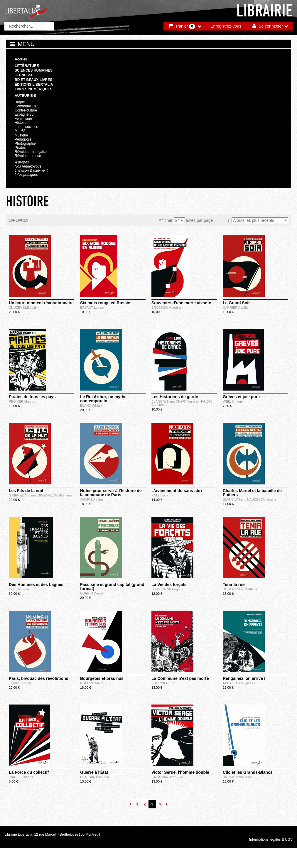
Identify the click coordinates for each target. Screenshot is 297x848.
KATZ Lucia (159, 495)
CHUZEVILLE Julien (23, 307)
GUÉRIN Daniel (91, 593)
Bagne (20, 102)
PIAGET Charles (21, 777)
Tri (228, 220)
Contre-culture (26, 110)
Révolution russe (28, 156)
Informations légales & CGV (271, 839)
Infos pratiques (26, 174)
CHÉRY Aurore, (188, 401)
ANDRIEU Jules (92, 499)
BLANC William (91, 405)
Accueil (21, 59)
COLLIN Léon (19, 589)
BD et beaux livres (33, 80)
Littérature (27, 65)
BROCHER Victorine (166, 307)
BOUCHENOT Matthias (240, 589)
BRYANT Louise (92, 307)
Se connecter (271, 26)
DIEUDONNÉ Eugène (167, 589)
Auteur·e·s (25, 95)
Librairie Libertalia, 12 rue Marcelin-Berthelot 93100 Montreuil (52, 834)
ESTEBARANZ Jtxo (94, 777)
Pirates (20, 147)
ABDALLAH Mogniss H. (240, 683)
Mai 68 (20, 131)
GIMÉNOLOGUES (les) (55, 495)
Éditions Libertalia (34, 84)
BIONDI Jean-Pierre (237, 777)
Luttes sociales (26, 127)
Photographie (25, 143)
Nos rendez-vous (28, 166)
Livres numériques (33, 89)
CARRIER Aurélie (236, 307)
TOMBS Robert (20, 683)
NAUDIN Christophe (261, 499)
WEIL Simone (233, 401)
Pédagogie (23, 139)
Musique (21, 135)
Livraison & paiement (31, 170)
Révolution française (31, 151)
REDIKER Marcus (22, 401)
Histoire (21, 122)
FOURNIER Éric (163, 683)
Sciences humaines (34, 70)
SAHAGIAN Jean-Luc (167, 777)
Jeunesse (24, 75)
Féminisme (23, 118)
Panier (185, 26)
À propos (22, 162)
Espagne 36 (24, 114)
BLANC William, (163, 401)
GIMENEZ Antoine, (23, 495)
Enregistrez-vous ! (227, 26)
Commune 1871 (27, 106)
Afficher (166, 220)
